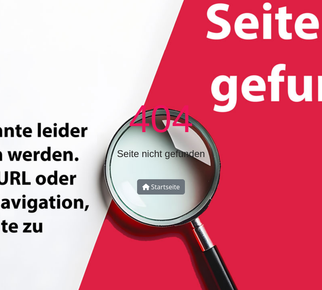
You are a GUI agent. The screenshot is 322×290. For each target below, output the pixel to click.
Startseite (161, 186)
